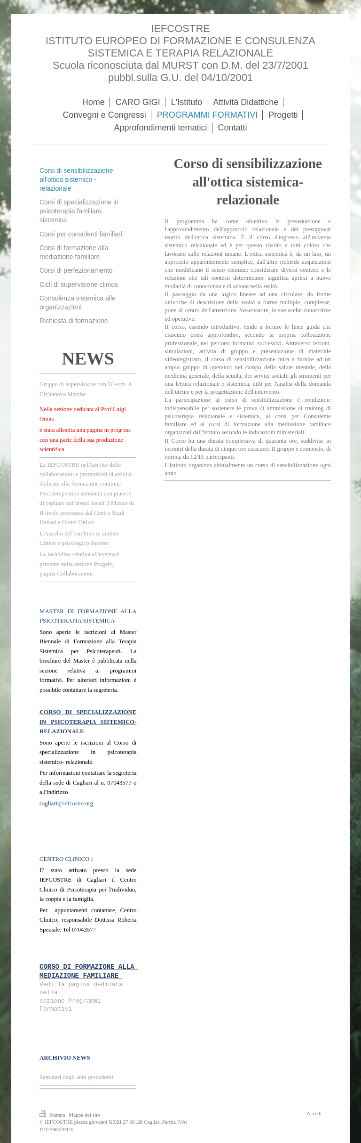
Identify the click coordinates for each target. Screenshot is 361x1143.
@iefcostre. (71, 803)
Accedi (314, 1113)
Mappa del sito (84, 1115)
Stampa (52, 1115)
